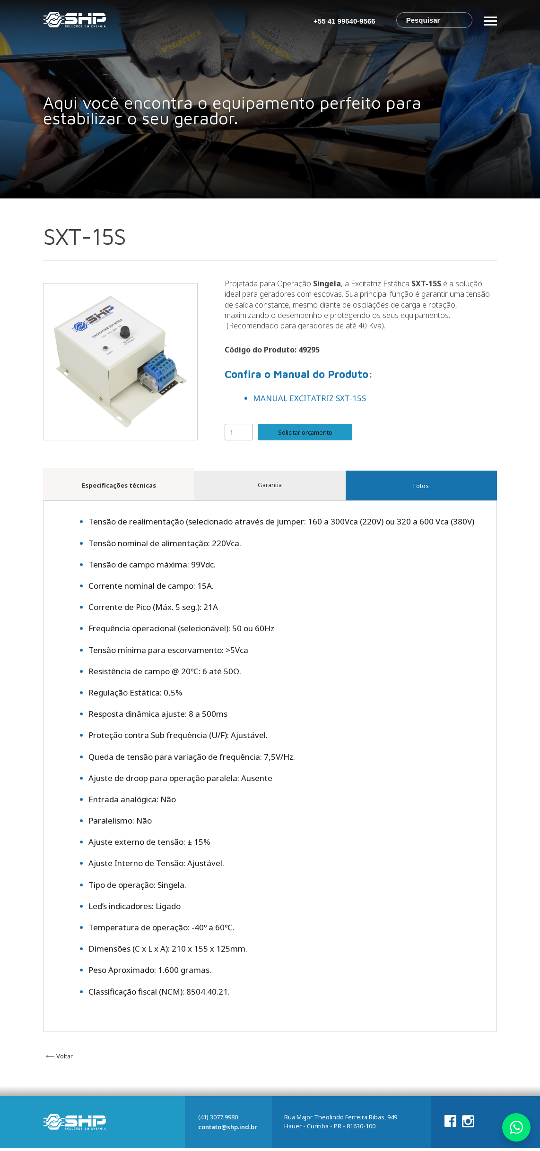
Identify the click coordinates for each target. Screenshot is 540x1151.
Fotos (421, 487)
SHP (74, 21)
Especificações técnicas (119, 486)
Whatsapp (516, 1127)
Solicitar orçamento (305, 432)
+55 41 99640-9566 (344, 21)
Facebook (450, 1124)
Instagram (468, 1125)
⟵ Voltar (59, 1059)
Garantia (270, 487)
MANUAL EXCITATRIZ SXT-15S (309, 398)
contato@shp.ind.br (227, 1129)
